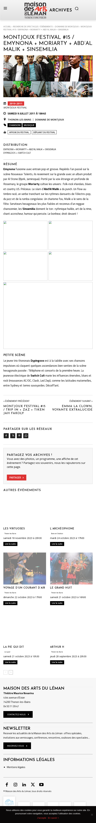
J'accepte (41, 818)
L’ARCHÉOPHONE (62, 529)
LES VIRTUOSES (14, 529)
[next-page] (11, 672)
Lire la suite (10, 544)
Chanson (14, 125)
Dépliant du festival (44, 132)
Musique (29, 125)
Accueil (7, 26)
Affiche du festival (19, 132)
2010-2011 (16, 103)
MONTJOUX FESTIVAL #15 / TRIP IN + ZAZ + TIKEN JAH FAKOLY (24, 410)
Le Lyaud (7, 652)
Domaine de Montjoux (67, 26)
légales (21, 767)
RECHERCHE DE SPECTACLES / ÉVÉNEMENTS (33, 26)
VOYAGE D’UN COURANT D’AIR (24, 588)
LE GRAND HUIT (61, 588)
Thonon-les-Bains (19, 119)
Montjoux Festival (15, 107)
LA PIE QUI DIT (13, 647)
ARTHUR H (57, 647)
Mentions (12, 767)
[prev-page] (5, 672)
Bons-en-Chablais (57, 533)
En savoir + (53, 818)
